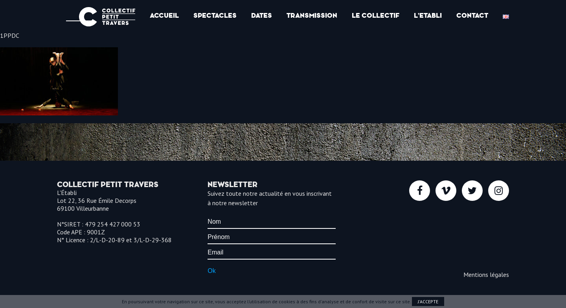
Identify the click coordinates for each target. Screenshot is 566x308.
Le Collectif (375, 15)
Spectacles (215, 15)
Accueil (164, 15)
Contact (472, 15)
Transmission (312, 15)
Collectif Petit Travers (107, 16)
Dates (261, 15)
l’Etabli (428, 15)
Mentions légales (486, 274)
